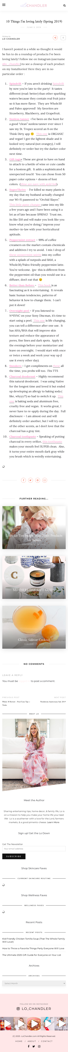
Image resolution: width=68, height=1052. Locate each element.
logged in (24, 681)
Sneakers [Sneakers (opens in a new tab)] (15, 366)
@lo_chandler (11, 64)
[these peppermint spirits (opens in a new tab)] (25, 255)
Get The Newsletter (12, 844)
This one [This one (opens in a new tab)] (39, 320)
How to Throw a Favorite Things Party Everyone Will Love (33, 948)
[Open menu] (3, 5)
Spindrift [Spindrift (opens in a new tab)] (15, 83)
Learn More (53, 822)
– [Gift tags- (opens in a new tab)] (15, 159)
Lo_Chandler (36, 1009)
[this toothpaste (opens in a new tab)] (52, 441)
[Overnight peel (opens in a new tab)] (19, 310)
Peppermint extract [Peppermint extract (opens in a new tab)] (22, 240)
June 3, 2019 (34, 27)
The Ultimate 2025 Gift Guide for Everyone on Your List (31, 955)
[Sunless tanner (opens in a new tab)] (19, 119)
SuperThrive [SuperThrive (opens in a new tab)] (17, 189)
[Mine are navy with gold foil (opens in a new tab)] (38, 184)
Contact (47, 1041)
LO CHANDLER (11, 39)
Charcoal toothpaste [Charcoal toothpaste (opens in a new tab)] (22, 436)
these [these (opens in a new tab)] (56, 366)
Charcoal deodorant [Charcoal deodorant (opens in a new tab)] (22, 376)
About (32, 1041)
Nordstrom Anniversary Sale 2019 (53, 702)
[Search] (64, 5)
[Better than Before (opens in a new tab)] (22, 285)
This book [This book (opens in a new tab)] (44, 285)
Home (19, 1041)
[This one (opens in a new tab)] (41, 134)
